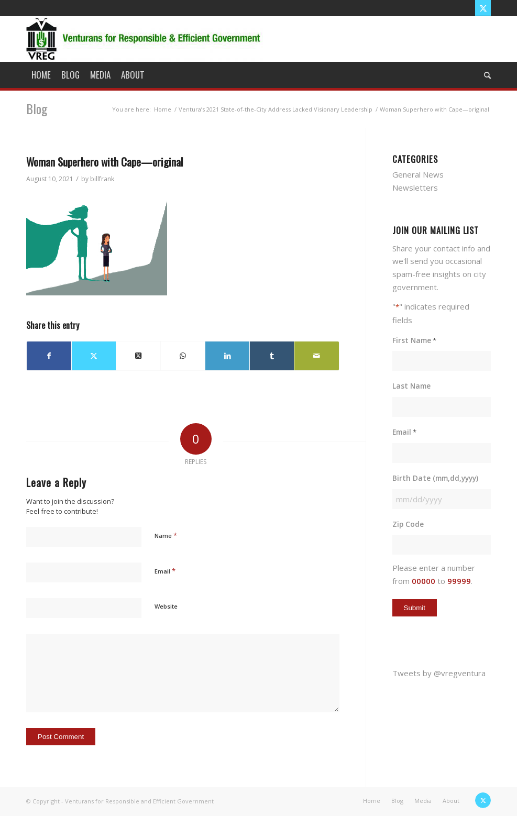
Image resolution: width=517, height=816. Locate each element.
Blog (36, 108)
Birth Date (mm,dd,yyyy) (435, 478)
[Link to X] (483, 8)
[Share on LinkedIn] (227, 355)
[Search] (485, 75)
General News (418, 174)
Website (166, 606)
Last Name (411, 386)
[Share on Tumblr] (272, 355)
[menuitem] (41, 75)
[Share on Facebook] (49, 355)
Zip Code (408, 524)
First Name (414, 340)
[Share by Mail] (316, 355)
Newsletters (415, 187)
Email (165, 571)
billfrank (102, 178)
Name (166, 535)
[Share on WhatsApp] (183, 355)
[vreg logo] (144, 39)
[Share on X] (94, 355)
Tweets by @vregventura (439, 673)
